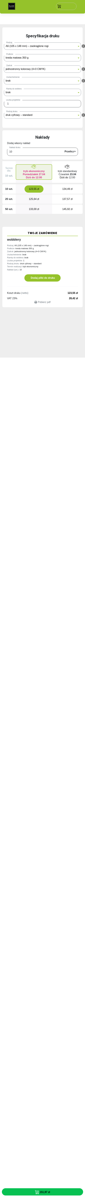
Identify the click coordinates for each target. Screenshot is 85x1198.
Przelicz (70, 151)
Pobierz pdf (42, 302)
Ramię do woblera (14, 89)
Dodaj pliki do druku (42, 278)
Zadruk (9, 65)
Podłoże (9, 54)
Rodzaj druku (11, 111)
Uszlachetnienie (13, 77)
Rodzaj (9, 42)
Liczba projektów (13, 100)
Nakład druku (14, 147)
